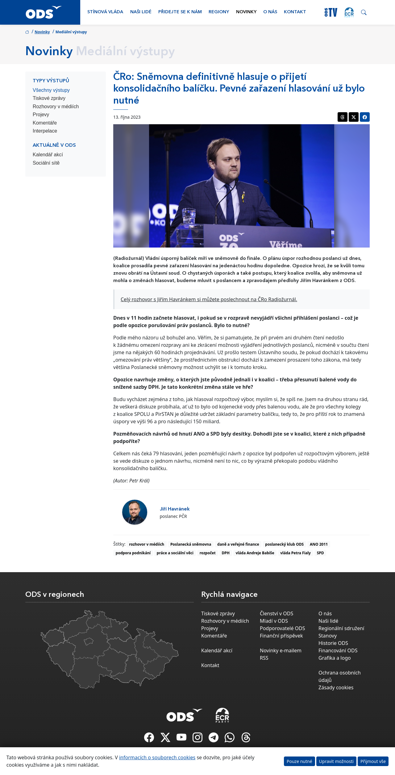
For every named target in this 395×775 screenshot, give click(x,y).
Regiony (219, 12)
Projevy (41, 114)
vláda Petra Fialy (295, 553)
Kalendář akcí (48, 154)
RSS (264, 657)
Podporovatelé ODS (282, 628)
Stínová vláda (105, 12)
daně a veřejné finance (238, 544)
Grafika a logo (334, 657)
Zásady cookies (335, 687)
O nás (270, 12)
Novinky (246, 12)
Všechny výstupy (51, 90)
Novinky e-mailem (280, 650)
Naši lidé (141, 12)
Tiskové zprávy (49, 98)
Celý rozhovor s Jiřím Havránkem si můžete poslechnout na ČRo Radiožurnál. (209, 299)
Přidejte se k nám (180, 12)
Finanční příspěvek (281, 635)
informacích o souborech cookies (157, 757)
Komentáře (45, 122)
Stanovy (327, 635)
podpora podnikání (133, 553)
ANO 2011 (319, 544)
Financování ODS (337, 650)
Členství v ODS (276, 613)
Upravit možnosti (336, 761)
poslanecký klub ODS (284, 544)
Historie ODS (333, 643)
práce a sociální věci (175, 553)
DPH (226, 553)
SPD (320, 553)
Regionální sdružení (341, 628)
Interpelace (45, 130)
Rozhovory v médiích (56, 106)
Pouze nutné (299, 761)
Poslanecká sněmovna (190, 544)
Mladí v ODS (274, 620)
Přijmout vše (373, 761)
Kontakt (295, 12)
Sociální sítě (46, 163)
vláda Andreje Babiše (255, 553)
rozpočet (208, 553)
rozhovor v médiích (146, 544)
